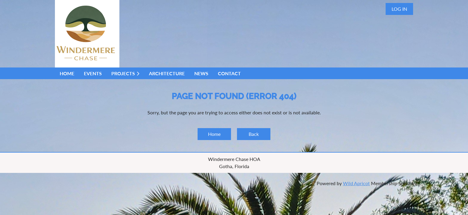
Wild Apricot (356, 183)
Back (254, 134)
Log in (399, 9)
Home (214, 134)
